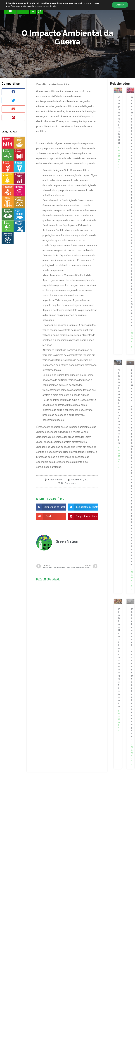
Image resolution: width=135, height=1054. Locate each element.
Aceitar (119, 4)
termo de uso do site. (46, 6)
